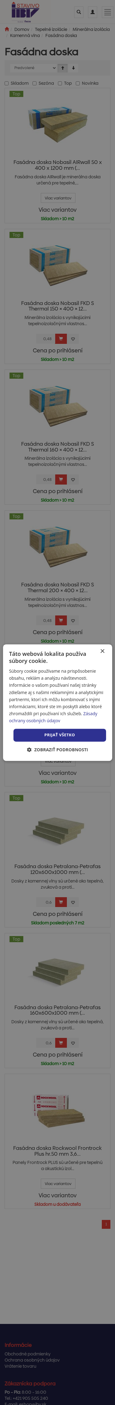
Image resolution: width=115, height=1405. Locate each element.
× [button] (102, 651)
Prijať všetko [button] (59, 735)
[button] (57, 749)
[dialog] (57, 702)
